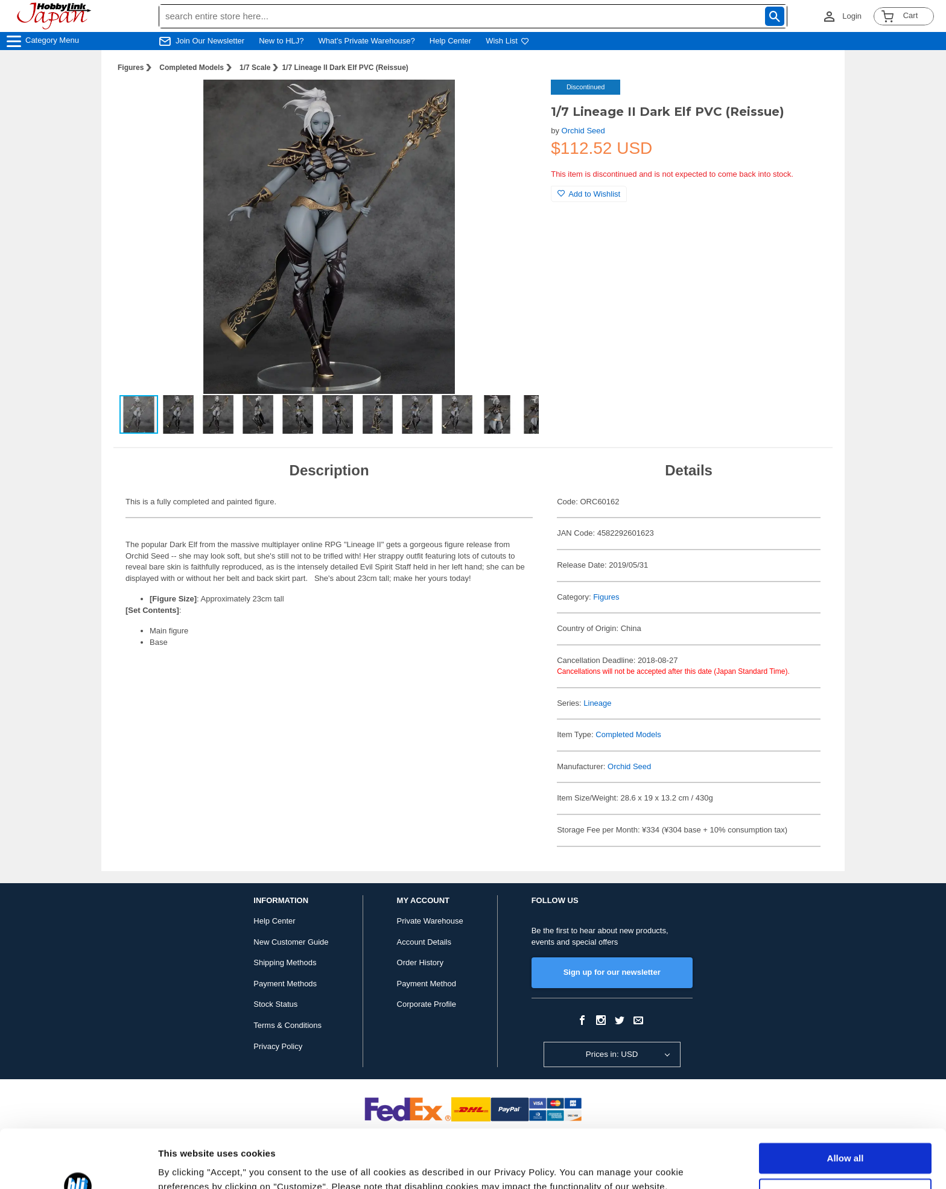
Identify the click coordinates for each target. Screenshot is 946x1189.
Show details (186, 1165)
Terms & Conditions (287, 1025)
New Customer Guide (290, 941)
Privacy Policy (277, 1046)
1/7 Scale (255, 67)
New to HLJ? (281, 40)
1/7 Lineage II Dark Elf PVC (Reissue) (345, 67)
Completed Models (191, 67)
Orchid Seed (583, 130)
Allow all (845, 1104)
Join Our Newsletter (210, 40)
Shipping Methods (284, 962)
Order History (420, 962)
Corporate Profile (426, 1004)
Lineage (597, 703)
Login (852, 16)
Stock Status (275, 1004)
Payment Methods (285, 983)
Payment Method (426, 983)
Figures (131, 67)
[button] (517, 101)
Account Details (424, 941)
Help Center (450, 40)
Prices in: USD (612, 1054)
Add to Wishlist (588, 193)
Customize (846, 1139)
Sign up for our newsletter (612, 972)
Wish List (507, 40)
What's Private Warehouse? (367, 40)
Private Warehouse (430, 920)
